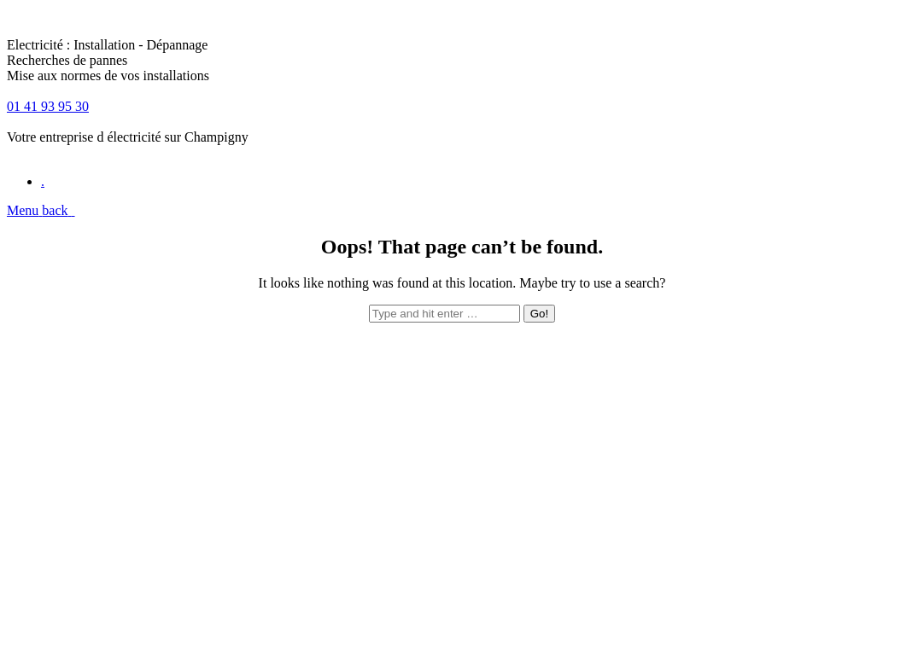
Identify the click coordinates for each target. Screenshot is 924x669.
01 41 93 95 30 (48, 106)
